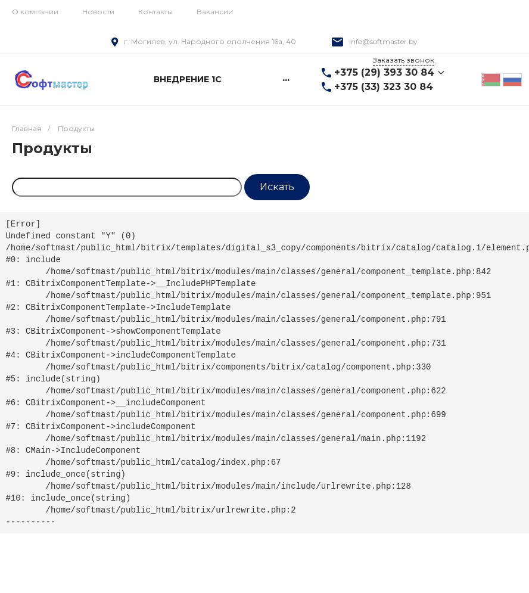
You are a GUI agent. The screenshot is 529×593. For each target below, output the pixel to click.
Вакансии (215, 11)
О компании (35, 11)
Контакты (155, 11)
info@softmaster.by (383, 41)
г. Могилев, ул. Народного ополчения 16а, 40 (210, 41)
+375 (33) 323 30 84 (383, 86)
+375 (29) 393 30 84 (384, 72)
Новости (98, 11)
